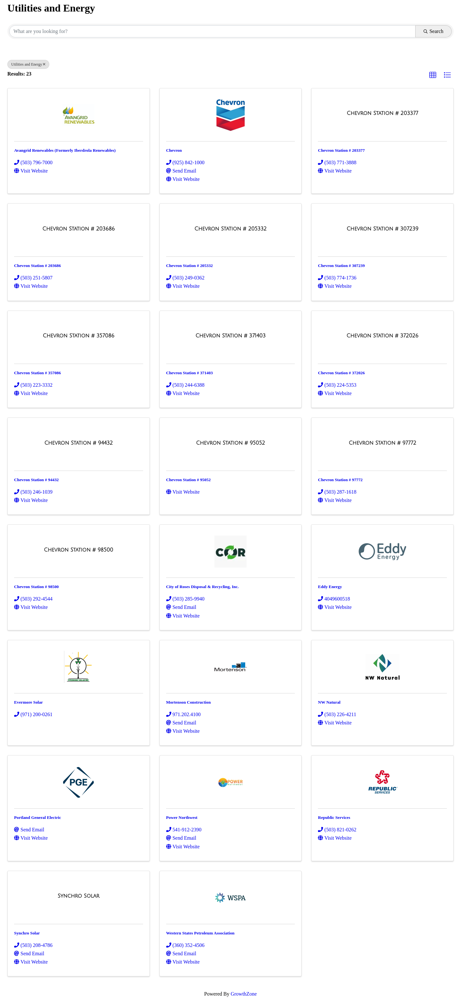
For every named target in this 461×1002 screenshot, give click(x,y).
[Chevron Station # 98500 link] (78, 550)
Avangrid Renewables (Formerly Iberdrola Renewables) (65, 150)
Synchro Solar (27, 933)
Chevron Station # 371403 (189, 372)
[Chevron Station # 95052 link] (230, 443)
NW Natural (329, 702)
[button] (432, 75)
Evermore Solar (28, 702)
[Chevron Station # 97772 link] (382, 443)
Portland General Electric (37, 817)
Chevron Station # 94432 (36, 479)
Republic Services (334, 817)
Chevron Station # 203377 (341, 150)
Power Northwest (182, 817)
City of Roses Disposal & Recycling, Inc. (202, 586)
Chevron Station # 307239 (341, 265)
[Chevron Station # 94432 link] (78, 443)
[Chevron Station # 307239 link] (382, 229)
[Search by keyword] (212, 31)
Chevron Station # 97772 (340, 479)
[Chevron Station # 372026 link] (382, 336)
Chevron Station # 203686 (37, 265)
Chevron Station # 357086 (37, 372)
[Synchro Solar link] (79, 896)
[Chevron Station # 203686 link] (78, 229)
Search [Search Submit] (433, 31)
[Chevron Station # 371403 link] (230, 336)
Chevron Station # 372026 (341, 372)
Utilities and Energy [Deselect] (28, 64)
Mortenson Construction (188, 702)
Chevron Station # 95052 (188, 479)
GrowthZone (243, 994)
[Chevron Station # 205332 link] (230, 229)
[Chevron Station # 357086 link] (79, 336)
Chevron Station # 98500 (36, 586)
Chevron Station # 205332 (189, 265)
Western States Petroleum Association (200, 933)
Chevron (174, 150)
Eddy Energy (330, 586)
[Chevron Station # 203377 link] (382, 113)
